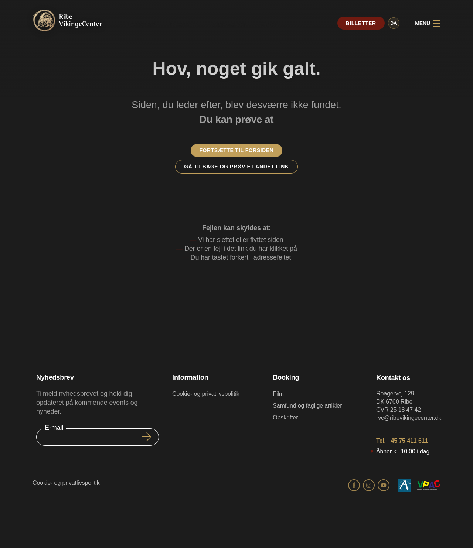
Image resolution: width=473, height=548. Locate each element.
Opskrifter (285, 417)
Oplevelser (229, 24)
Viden (269, 24)
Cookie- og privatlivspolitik (205, 394)
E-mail (54, 427)
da (391, 23)
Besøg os (140, 24)
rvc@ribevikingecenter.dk (408, 418)
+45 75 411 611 (407, 441)
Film (278, 394)
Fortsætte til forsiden (236, 150)
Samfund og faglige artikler (307, 406)
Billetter (359, 23)
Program (183, 24)
